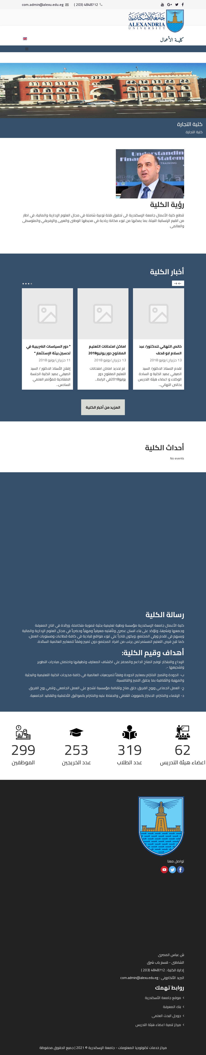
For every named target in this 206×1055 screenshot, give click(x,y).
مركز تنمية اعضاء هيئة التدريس (158, 1024)
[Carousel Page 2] (28, 283)
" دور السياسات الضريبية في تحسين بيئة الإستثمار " (48, 349)
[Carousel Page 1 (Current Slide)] (31, 283)
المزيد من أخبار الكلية (103, 407)
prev (179, 283)
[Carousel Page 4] (23, 283)
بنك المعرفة (172, 1006)
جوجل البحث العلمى (166, 1015)
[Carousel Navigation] (178, 283)
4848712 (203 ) (86, 4)
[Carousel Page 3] (26, 283)
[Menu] (28, 48)
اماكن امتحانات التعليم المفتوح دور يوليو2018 (107, 349)
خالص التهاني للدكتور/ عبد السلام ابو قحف (160, 349)
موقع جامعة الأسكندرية (163, 997)
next (175, 283)
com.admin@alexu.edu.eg (43, 4)
